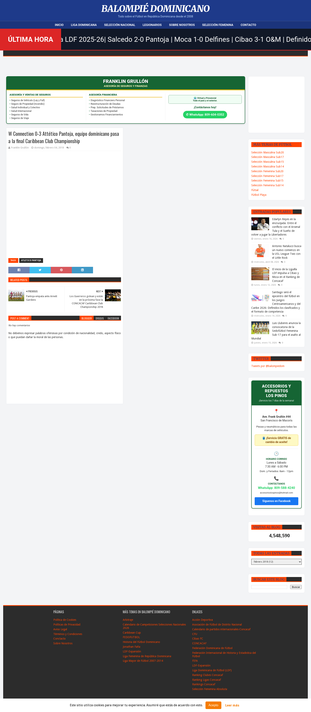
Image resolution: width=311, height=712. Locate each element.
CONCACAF (199, 643)
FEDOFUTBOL (131, 637)
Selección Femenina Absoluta (209, 689)
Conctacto (59, 638)
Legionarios (152, 25)
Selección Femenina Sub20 (267, 171)
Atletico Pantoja (31, 260)
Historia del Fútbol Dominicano (141, 642)
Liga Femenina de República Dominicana (147, 656)
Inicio (59, 25)
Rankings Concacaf (203, 684)
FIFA (195, 660)
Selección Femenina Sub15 (267, 180)
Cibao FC (197, 638)
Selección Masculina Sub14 (267, 166)
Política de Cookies (64, 619)
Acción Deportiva (202, 619)
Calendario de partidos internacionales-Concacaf (221, 629)
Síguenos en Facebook (276, 501)
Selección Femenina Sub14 (267, 185)
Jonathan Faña (131, 646)
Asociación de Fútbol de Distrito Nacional (217, 624)
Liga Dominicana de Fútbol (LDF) (212, 670)
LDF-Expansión (132, 651)
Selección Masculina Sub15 (267, 161)
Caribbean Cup (132, 632)
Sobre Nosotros (182, 25)
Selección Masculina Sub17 (267, 157)
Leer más (232, 705)
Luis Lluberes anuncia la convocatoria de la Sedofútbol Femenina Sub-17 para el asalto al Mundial (276, 330)
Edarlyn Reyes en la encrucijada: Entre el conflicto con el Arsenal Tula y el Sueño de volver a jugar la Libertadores (275, 227)
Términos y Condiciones (67, 634)
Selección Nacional (119, 25)
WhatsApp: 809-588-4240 (276, 488)
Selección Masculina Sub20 (267, 152)
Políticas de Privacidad (66, 624)
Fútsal (254, 190)
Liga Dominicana (84, 25)
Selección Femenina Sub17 (267, 176)
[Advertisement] (281, 104)
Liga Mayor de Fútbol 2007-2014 (143, 660)
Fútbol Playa (258, 194)
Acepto (213, 705)
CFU (194, 634)
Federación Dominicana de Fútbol (212, 648)
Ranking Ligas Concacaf (206, 679)
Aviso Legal (60, 629)
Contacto (248, 25)
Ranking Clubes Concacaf (207, 675)
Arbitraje (128, 619)
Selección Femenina (217, 25)
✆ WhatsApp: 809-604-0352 (205, 114)
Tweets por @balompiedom (267, 366)
